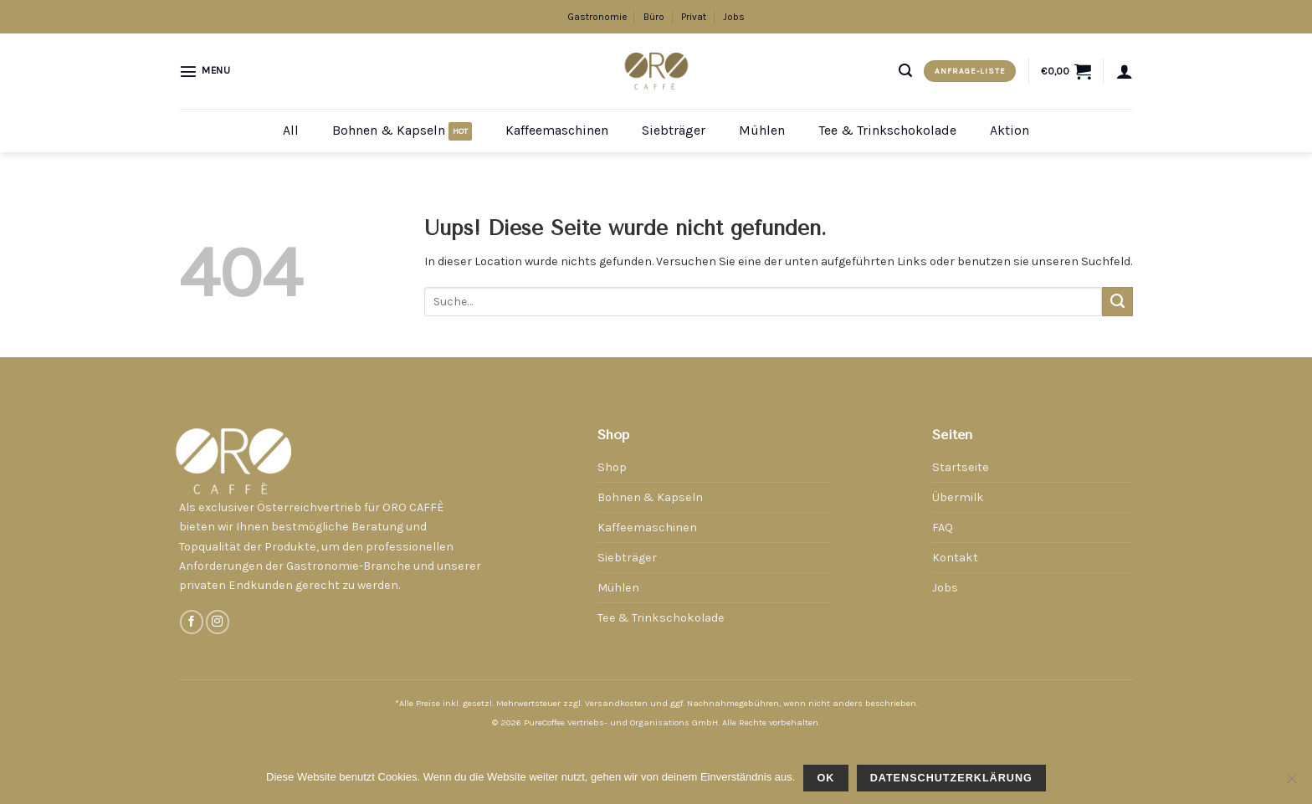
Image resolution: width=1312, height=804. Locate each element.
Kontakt (955, 558)
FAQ (942, 527)
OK (825, 778)
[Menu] (205, 71)
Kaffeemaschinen (556, 130)
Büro (653, 17)
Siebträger (673, 130)
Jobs (734, 17)
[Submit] (1117, 302)
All (291, 130)
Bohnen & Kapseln (388, 130)
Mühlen (762, 130)
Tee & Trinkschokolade (887, 130)
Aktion (1009, 130)
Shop (612, 467)
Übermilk (958, 497)
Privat (693, 17)
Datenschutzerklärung (951, 778)
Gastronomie (597, 17)
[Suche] (905, 70)
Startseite (960, 467)
